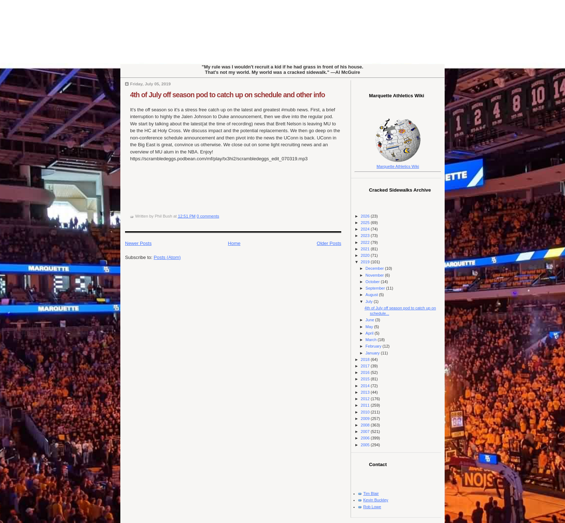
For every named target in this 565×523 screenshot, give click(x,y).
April (369, 333)
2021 (366, 249)
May (369, 327)
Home (234, 243)
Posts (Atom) (167, 257)
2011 (366, 405)
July (369, 301)
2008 (366, 425)
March (371, 340)
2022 (366, 242)
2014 (366, 386)
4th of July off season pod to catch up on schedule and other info (227, 95)
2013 (366, 392)
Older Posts (329, 243)
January (373, 353)
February (373, 346)
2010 (366, 412)
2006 (366, 438)
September (375, 288)
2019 (366, 262)
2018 (366, 359)
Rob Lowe (372, 507)
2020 (366, 255)
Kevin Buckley (375, 500)
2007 (366, 431)
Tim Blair (371, 493)
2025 (366, 222)
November (375, 275)
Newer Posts (138, 243)
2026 (366, 216)
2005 (366, 445)
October (373, 282)
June (370, 320)
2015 (366, 379)
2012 (366, 399)
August (372, 294)
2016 (366, 372)
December (375, 268)
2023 (366, 235)
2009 (366, 418)
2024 (366, 229)
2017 (366, 366)
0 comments (208, 216)
